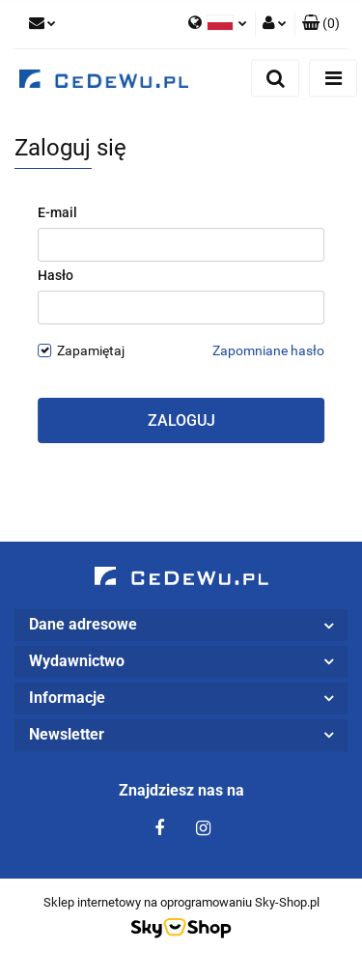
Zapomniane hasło (268, 350)
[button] (321, 24)
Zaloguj (181, 420)
